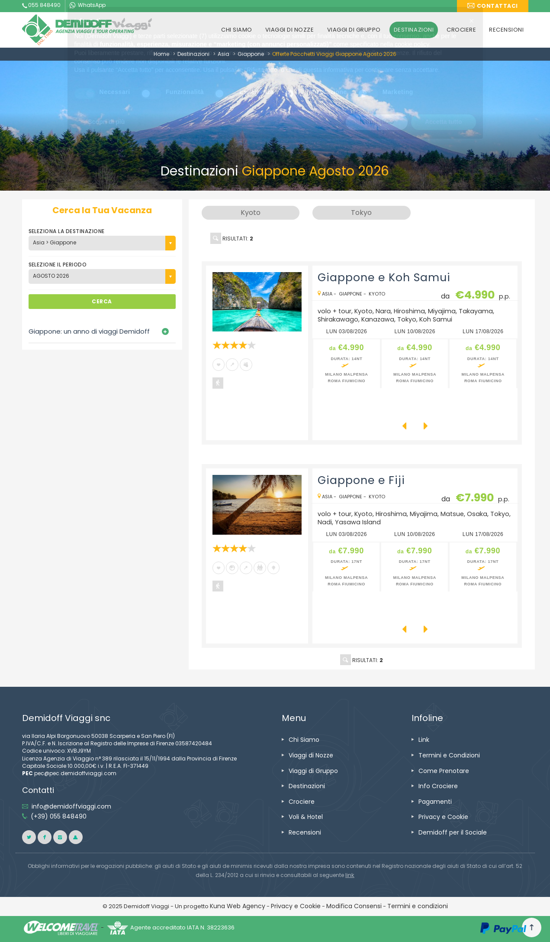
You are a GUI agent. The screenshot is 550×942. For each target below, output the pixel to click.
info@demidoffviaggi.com (71, 806)
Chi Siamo (304, 739)
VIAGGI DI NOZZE (289, 30)
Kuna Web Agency (237, 906)
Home (161, 54)
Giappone (251, 54)
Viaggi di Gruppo (313, 771)
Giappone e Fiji (361, 480)
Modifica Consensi (354, 906)
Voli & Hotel (306, 816)
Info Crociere (438, 786)
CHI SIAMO (236, 30)
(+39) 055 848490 (59, 816)
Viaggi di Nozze (311, 755)
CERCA (102, 301)
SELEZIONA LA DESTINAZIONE (67, 231)
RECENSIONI (506, 30)
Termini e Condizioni (449, 755)
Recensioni (305, 832)
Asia (223, 54)
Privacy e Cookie (443, 816)
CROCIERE (461, 30)
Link (423, 739)
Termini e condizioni (417, 906)
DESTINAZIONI (414, 30)
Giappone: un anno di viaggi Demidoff (89, 331)
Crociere (302, 801)
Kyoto (377, 293)
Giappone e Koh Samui (384, 277)
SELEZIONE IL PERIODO (58, 264)
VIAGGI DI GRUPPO (354, 30)
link (349, 875)
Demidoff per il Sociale (452, 832)
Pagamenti (435, 801)
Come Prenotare (443, 771)
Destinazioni (193, 54)
